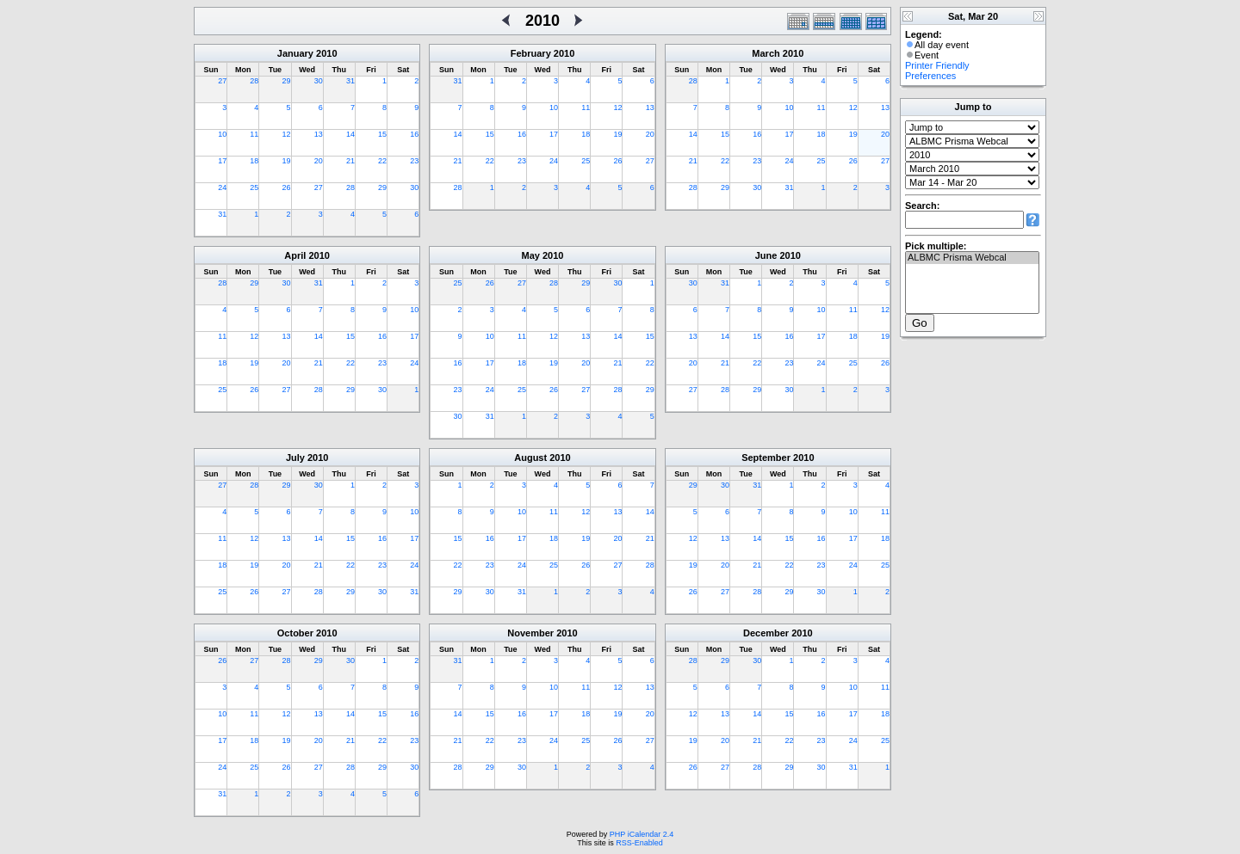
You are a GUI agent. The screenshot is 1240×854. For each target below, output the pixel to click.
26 (286, 187)
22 (382, 161)
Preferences (930, 76)
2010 (326, 53)
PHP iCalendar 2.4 (641, 834)
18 (254, 161)
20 (318, 161)
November (530, 633)
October (295, 633)
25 (254, 187)
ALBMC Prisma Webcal (972, 258)
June (766, 255)
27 (222, 81)
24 (222, 187)
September (765, 457)
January (295, 53)
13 (318, 134)
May (531, 255)
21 (350, 161)
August (530, 457)
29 (286, 81)
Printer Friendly (937, 65)
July (295, 457)
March (765, 53)
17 (222, 161)
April (295, 255)
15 (382, 134)
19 (286, 161)
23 (414, 161)
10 (222, 134)
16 (414, 134)
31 (350, 81)
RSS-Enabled (639, 843)
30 (318, 81)
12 (286, 134)
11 (254, 134)
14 (350, 134)
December (766, 633)
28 (254, 81)
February (531, 53)
